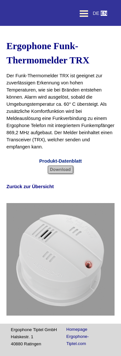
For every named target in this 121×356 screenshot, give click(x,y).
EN (104, 13)
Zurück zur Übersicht (30, 186)
